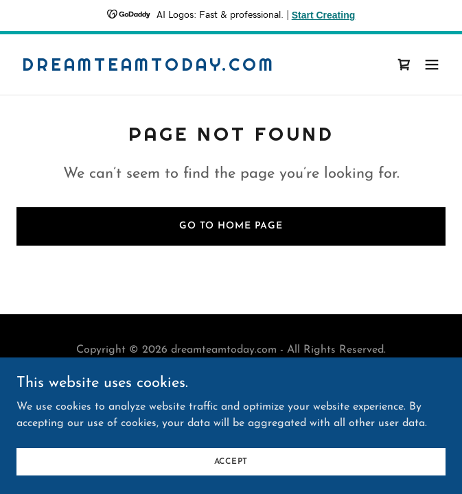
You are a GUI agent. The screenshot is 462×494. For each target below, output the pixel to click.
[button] (432, 64)
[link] (148, 67)
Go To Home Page (231, 226)
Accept (231, 461)
